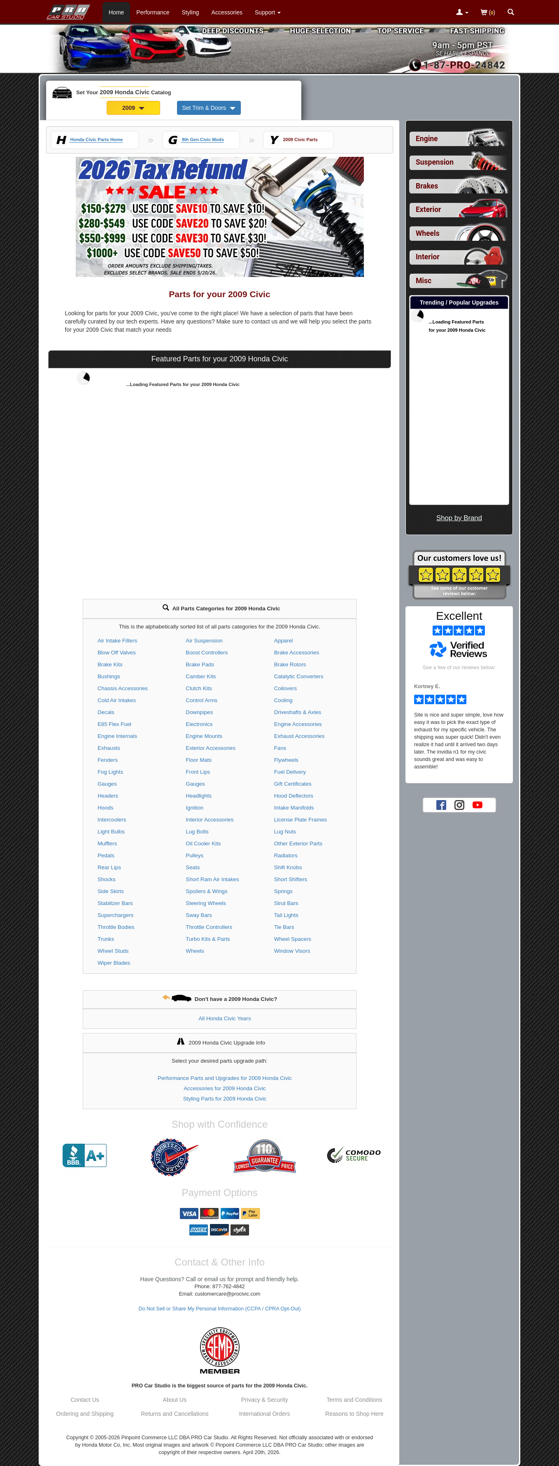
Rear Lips (109, 867)
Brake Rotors (290, 664)
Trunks (106, 939)
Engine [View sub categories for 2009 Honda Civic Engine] (427, 139)
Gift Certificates (293, 784)
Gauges (107, 784)
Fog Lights (110, 772)
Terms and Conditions (354, 1399)
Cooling (283, 700)
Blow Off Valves (117, 652)
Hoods (105, 808)
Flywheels (286, 760)
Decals (106, 712)
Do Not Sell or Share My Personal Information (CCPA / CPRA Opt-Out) (220, 1309)
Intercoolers (112, 820)
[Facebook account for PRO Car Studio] (441, 804)
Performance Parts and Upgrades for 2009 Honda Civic (225, 1078)
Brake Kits (110, 664)
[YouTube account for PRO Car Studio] (477, 804)
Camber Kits (201, 676)
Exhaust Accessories (299, 736)
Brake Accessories (296, 652)
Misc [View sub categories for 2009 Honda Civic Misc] (423, 281)
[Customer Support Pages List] (268, 12)
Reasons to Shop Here (354, 1413)
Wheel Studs (113, 951)
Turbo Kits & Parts (208, 939)
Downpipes (199, 712)
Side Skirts (111, 891)
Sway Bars (199, 915)
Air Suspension (204, 641)
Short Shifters (290, 879)
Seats (193, 867)
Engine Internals (117, 736)
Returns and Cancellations (174, 1413)
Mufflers (107, 843)
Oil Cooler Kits (203, 843)
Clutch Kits (199, 688)
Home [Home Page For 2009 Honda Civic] (116, 12)
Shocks (107, 879)
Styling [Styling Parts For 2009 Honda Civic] (190, 12)
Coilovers (285, 688)
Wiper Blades (114, 963)
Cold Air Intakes (117, 700)
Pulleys (194, 855)
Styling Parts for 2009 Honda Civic (225, 1099)
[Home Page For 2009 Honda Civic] (68, 10)
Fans (280, 748)
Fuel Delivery (290, 772)
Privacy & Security (264, 1399)
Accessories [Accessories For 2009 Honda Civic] (227, 12)
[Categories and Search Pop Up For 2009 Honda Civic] (510, 12)
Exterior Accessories (210, 748)
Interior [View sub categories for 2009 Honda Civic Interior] (428, 257)
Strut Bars (286, 903)
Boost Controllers (207, 652)
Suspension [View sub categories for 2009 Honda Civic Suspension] (435, 162)
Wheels (195, 951)
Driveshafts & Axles (297, 712)
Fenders (108, 760)
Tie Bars (284, 927)
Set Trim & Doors (208, 108)
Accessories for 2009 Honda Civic (225, 1088)
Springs (283, 891)
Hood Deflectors (293, 796)
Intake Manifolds (294, 808)
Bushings (109, 676)
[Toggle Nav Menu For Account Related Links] (462, 12)
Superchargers (115, 915)
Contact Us (85, 1399)
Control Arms (201, 700)
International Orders (264, 1413)
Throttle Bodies (116, 927)
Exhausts (109, 748)
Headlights (199, 796)
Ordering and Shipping (85, 1413)
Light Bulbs (111, 831)
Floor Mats (199, 760)
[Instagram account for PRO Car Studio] (459, 804)
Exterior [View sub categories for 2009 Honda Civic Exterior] (428, 209)
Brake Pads (200, 664)
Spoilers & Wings (206, 891)
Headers (108, 796)
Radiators (286, 855)
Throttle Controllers (209, 927)
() (488, 13)
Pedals (106, 855)
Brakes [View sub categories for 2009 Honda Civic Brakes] (427, 186)
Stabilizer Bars (115, 903)
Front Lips (198, 772)
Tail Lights (286, 915)
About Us (175, 1399)
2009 (133, 108)
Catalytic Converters (299, 676)
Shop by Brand (459, 518)
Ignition (194, 808)
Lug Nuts (285, 831)
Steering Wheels (206, 903)
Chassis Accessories (123, 688)
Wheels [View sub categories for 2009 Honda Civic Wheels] (428, 233)
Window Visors (292, 951)
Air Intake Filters (117, 641)
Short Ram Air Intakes (212, 879)
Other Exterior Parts (298, 843)
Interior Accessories (209, 820)
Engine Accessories (298, 724)
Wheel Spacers (292, 939)
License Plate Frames (300, 820)
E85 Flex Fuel (114, 724)
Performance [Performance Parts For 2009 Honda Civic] (152, 12)
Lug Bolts (197, 831)
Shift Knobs (288, 867)
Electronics (199, 724)
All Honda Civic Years (224, 1018)
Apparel (283, 641)
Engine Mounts (204, 736)
